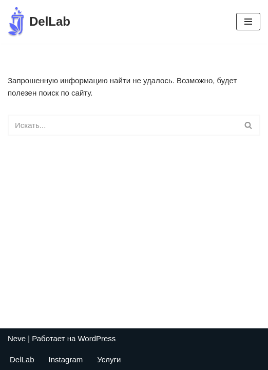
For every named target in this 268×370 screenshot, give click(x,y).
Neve (17, 338)
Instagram (66, 359)
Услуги (109, 359)
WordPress (97, 338)
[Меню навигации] (248, 21)
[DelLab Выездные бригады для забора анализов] (39, 21)
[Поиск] (122, 125)
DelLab (22, 359)
